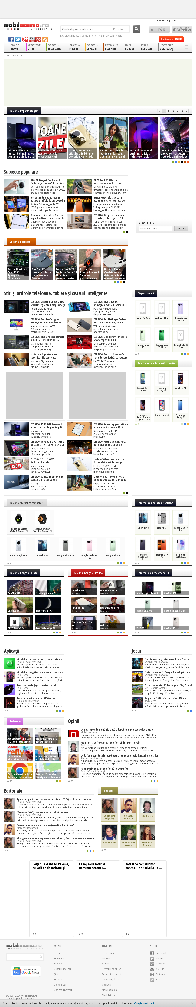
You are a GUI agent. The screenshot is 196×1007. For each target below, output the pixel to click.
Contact (174, 20)
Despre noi (162, 20)
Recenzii (58, 979)
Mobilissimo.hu (110, 990)
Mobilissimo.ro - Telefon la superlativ (28, 26)
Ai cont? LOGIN (159, 29)
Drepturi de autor (111, 968)
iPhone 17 (94, 35)
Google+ (157, 963)
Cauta (136, 29)
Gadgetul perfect (63, 990)
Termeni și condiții (112, 974)
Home (57, 953)
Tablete (58, 963)
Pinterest (157, 974)
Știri (56, 974)
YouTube (158, 968)
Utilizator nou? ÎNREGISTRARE (182, 29)
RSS (155, 979)
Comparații (60, 984)
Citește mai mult (144, 1003)
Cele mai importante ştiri (24, 111)
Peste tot (120, 29)
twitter (18, 39)
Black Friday (71, 35)
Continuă (181, 228)
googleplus (25, 39)
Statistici (106, 963)
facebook (11, 39)
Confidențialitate (111, 979)
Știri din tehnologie (111, 35)
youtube (32, 39)
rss (45, 39)
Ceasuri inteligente (64, 968)
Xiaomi (83, 35)
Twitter (156, 958)
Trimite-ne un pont (171, 39)
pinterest (38, 39)
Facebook (158, 953)
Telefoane (59, 958)
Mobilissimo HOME (14, 55)
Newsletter (146, 223)
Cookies (106, 984)
